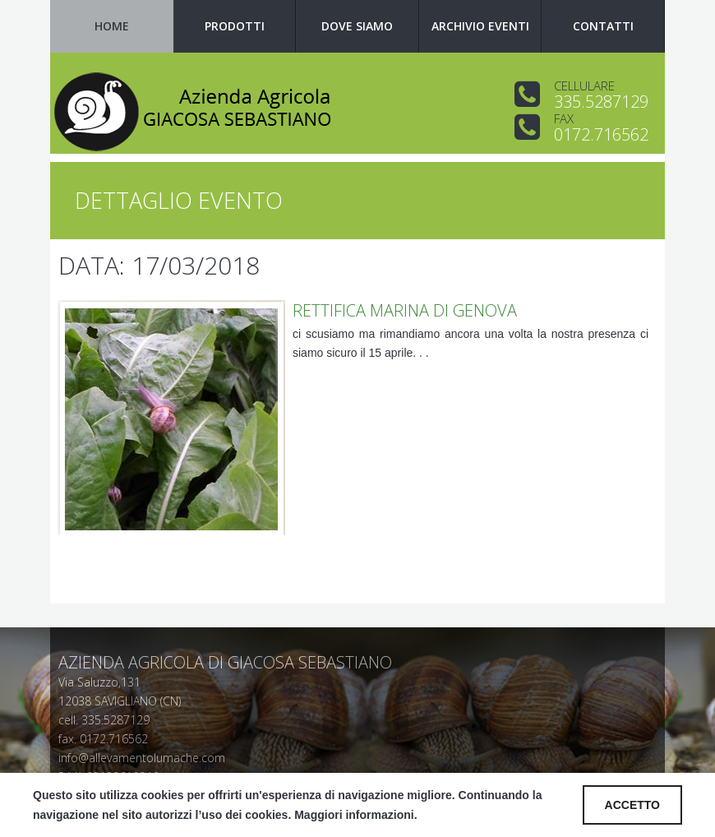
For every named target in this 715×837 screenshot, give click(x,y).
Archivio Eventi (480, 26)
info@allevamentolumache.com (141, 757)
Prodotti (235, 26)
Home (112, 26)
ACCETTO (632, 805)
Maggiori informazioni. (355, 814)
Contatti (603, 26)
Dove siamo (357, 26)
